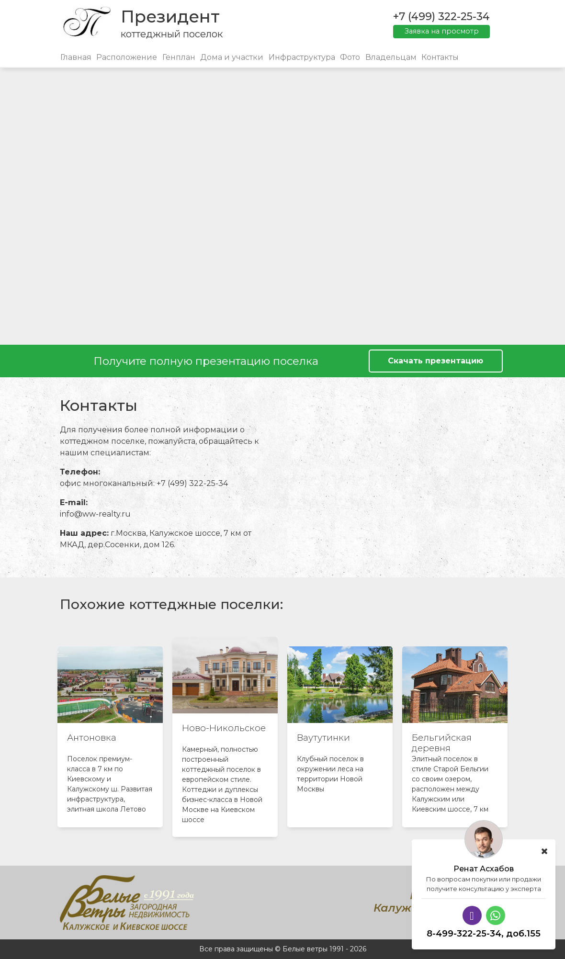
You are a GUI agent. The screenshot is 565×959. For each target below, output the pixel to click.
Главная (75, 57)
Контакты (440, 57)
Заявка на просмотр (442, 31)
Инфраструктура (302, 57)
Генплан (178, 57)
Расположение (126, 57)
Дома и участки (231, 57)
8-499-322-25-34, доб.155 (484, 933)
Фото (350, 57)
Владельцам (391, 57)
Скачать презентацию (435, 360)
